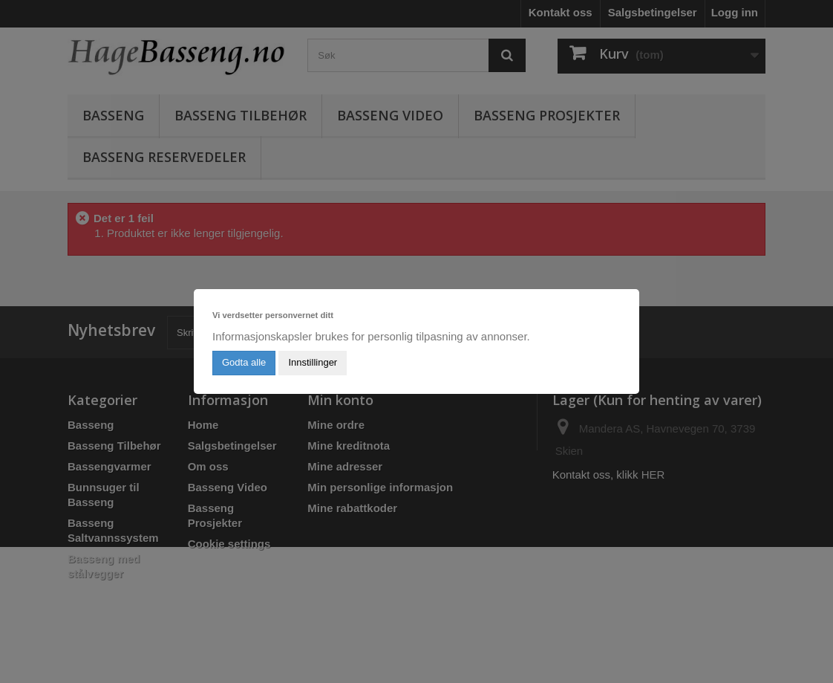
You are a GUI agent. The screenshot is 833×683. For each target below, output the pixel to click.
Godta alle (244, 362)
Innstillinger (312, 362)
